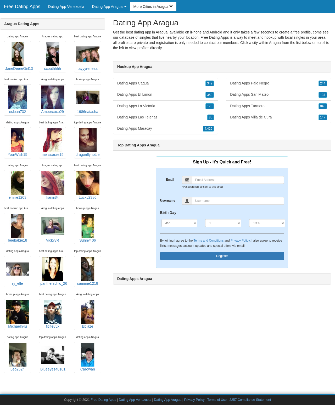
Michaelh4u (17, 314)
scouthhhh (52, 56)
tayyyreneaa (87, 56)
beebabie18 (17, 228)
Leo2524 (17, 357)
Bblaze (87, 314)
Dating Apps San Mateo (278, 95)
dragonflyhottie (88, 142)
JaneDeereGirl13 (18, 56)
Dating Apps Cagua (165, 83)
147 (322, 117)
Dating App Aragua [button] (109, 6)
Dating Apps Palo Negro (278, 83)
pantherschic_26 (53, 271)
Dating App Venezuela (66, 6)
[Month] (179, 223)
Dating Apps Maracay (165, 129)
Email (170, 179)
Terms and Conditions (209, 240)
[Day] (223, 223)
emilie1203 (17, 185)
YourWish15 (17, 142)
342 (209, 83)
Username (167, 200)
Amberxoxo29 (52, 99)
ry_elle (17, 271)
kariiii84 (52, 185)
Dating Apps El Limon (165, 95)
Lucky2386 (87, 185)
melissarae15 (52, 142)
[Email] (238, 180)
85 (210, 117)
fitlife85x (52, 314)
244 (322, 83)
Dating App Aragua (167, 400)
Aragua (275, 43)
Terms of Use (217, 400)
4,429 (208, 128)
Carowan (87, 357)
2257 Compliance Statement (250, 400)
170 (209, 106)
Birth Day (168, 212)
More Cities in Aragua (153, 6)
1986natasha (87, 99)
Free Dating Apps (22, 6)
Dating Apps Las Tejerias (165, 117)
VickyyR (52, 228)
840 (322, 106)
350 (209, 95)
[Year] (267, 223)
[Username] (238, 201)
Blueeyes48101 (53, 357)
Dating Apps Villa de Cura (278, 117)
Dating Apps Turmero (278, 106)
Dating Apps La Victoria (165, 106)
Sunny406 (87, 228)
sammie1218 (87, 271)
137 (322, 95)
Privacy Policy (240, 240)
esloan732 (17, 99)
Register (222, 256)
